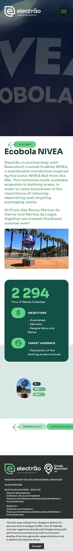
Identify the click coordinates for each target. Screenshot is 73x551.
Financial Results (15, 501)
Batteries (12, 506)
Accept (36, 546)
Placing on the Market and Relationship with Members (34, 498)
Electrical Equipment (18, 493)
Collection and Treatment (20, 509)
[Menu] (63, 11)
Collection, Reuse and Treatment (23, 496)
